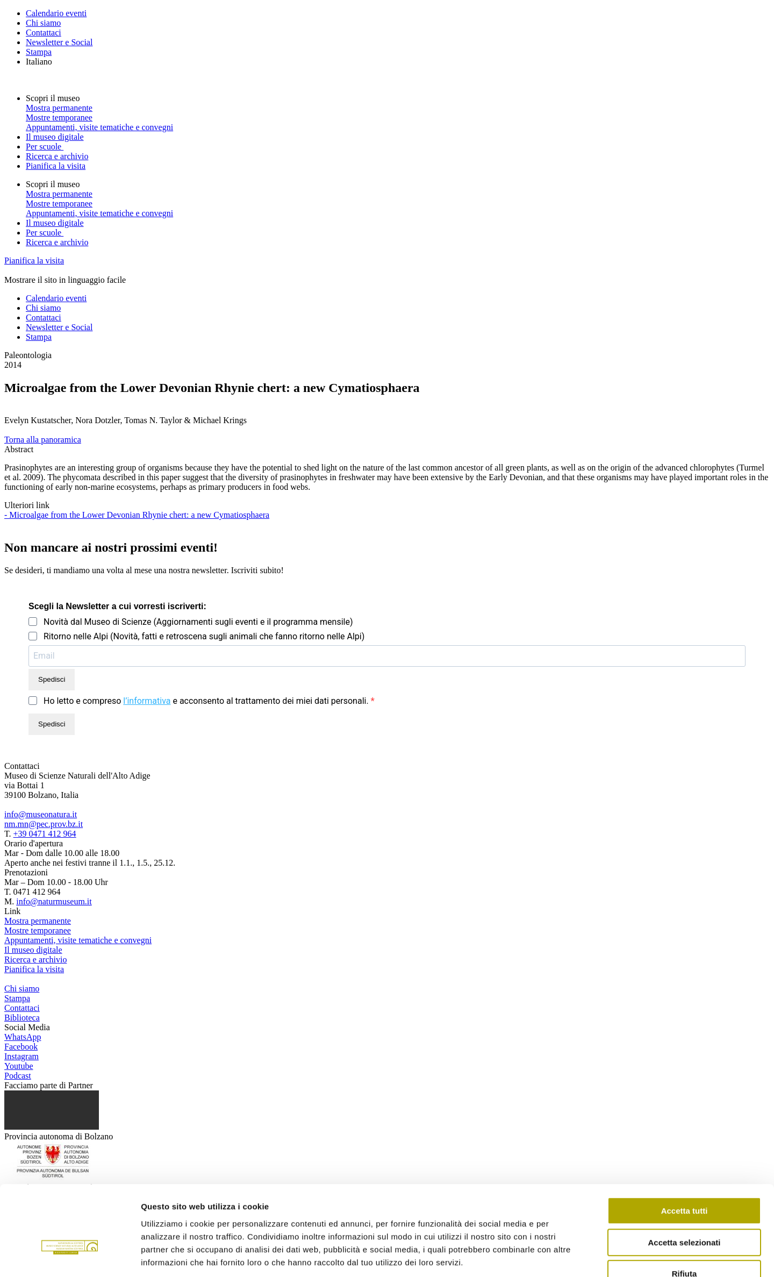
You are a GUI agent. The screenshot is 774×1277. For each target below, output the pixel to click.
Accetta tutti (684, 1145)
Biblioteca (22, 1017)
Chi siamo (43, 22)
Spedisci (51, 679)
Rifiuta (684, 1208)
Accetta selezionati (684, 1177)
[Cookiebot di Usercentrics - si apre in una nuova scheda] (70, 1256)
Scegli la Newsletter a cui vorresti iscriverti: (117, 606)
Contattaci (43, 32)
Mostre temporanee (59, 117)
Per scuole (44, 146)
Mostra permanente (59, 107)
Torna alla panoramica (42, 439)
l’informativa (146, 701)
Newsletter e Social (59, 42)
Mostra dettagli (565, 1255)
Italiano (39, 61)
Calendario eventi (56, 13)
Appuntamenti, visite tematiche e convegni (99, 127)
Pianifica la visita (55, 165)
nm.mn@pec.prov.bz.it (43, 824)
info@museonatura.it (40, 814)
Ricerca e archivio (57, 156)
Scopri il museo (54, 98)
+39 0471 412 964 (44, 833)
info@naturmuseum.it (54, 901)
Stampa (39, 51)
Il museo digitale (55, 136)
